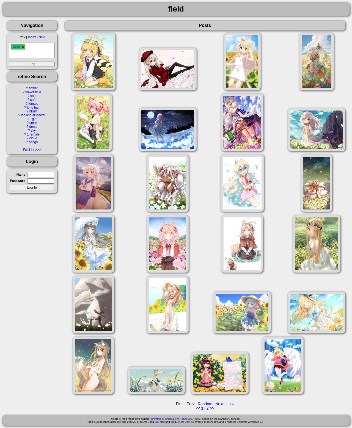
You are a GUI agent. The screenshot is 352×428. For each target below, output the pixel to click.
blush (33, 111)
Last (229, 404)
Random (205, 404)
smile (33, 123)
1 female (33, 134)
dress (33, 127)
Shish (168, 418)
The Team (181, 418)
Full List (28, 150)
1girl (33, 119)
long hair (33, 107)
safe (33, 100)
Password (17, 181)
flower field (33, 92)
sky (33, 130)
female (33, 104)
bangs (33, 142)
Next (41, 37)
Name (20, 174)
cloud (33, 138)
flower (33, 88)
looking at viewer (33, 115)
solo (33, 96)
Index (32, 37)
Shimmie (156, 418)
